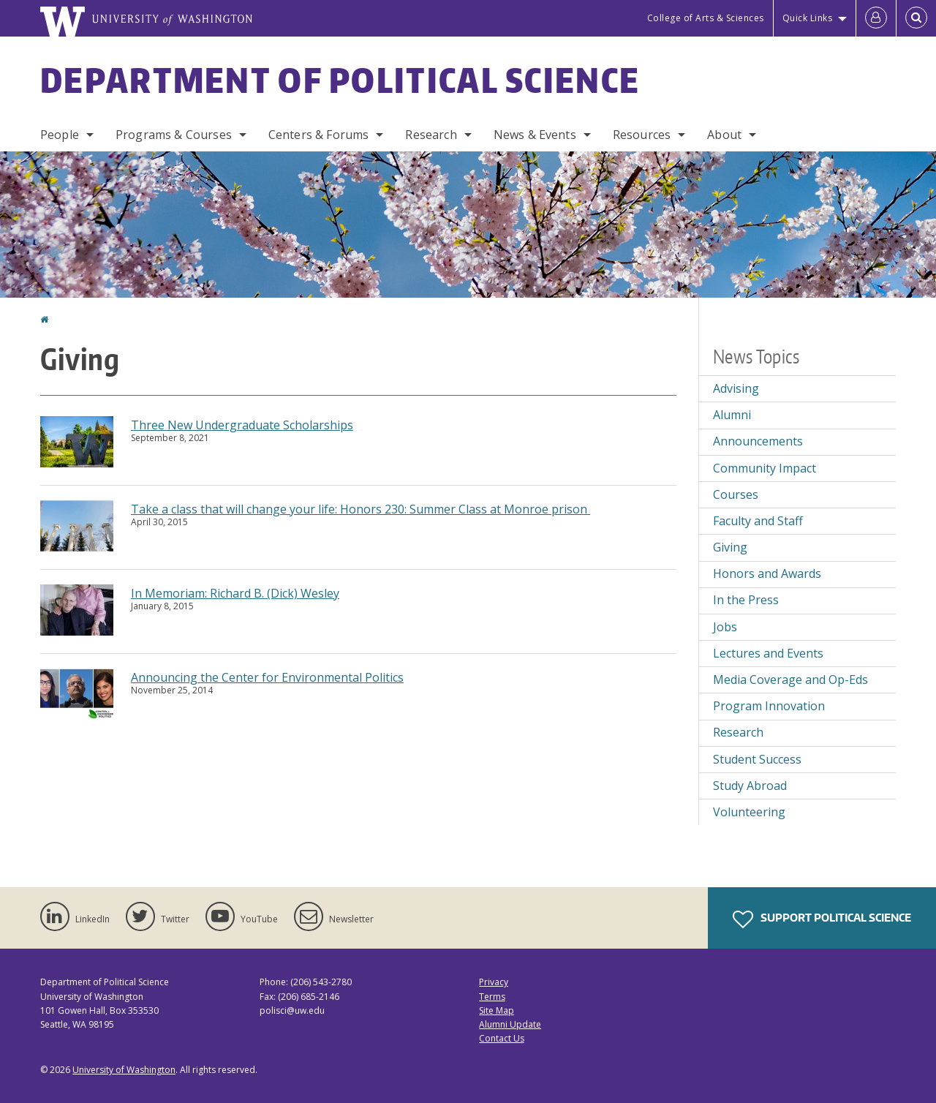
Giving (730, 547)
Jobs (725, 627)
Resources (642, 135)
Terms (492, 996)
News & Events (535, 135)
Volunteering (749, 812)
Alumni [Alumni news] (732, 415)
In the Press (746, 600)
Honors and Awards (767, 573)
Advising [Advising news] (736, 388)
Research (430, 135)
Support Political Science (822, 919)
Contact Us (501, 1038)
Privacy (493, 982)
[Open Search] (916, 18)
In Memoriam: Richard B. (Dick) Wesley (235, 593)
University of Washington (124, 1070)
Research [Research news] (738, 732)
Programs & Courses (174, 135)
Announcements (758, 441)
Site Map (496, 1010)
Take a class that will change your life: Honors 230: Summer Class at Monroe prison (360, 509)
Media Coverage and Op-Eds (790, 679)
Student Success (757, 759)
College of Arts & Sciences (705, 18)
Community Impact (764, 468)
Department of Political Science (340, 80)
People (59, 135)
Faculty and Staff (758, 521)
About (724, 135)
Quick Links (807, 18)
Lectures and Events (768, 653)
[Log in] (876, 18)
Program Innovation (769, 706)
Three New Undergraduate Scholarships (242, 425)
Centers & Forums (318, 135)
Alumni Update (510, 1024)
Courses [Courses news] (735, 494)
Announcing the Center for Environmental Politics (267, 677)
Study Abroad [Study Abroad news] (750, 786)
